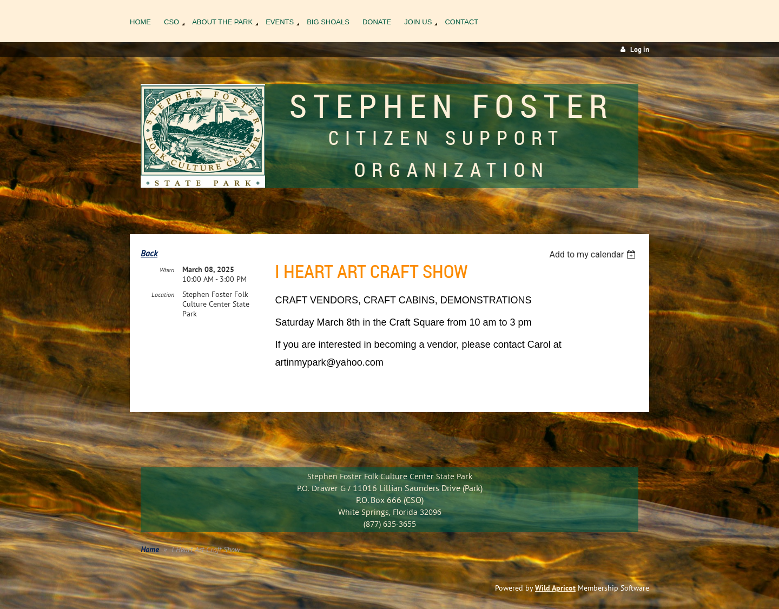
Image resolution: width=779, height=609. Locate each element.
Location (162, 294)
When (167, 270)
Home (150, 549)
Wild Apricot (555, 588)
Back (149, 253)
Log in (639, 49)
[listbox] (593, 254)
